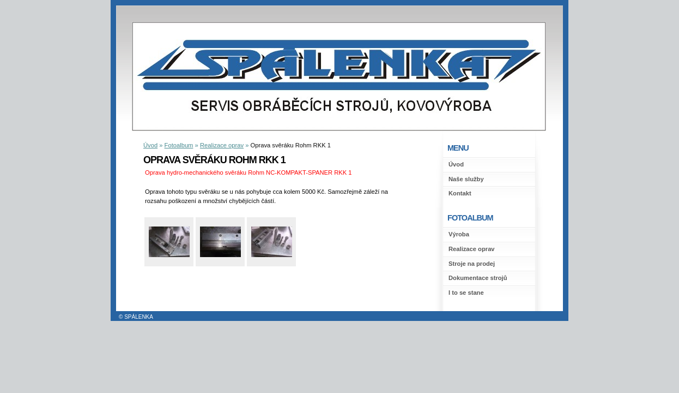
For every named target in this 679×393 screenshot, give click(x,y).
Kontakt (459, 193)
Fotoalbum (179, 145)
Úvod (456, 164)
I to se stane (466, 292)
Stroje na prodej (471, 263)
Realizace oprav (471, 249)
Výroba (458, 234)
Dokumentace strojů (477, 278)
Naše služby (466, 179)
